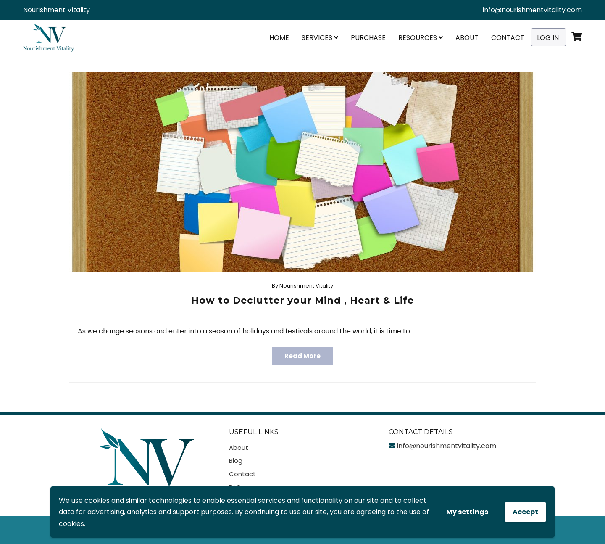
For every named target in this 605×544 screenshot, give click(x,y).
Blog (235, 460)
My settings (467, 512)
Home (279, 37)
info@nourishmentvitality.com (532, 10)
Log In (548, 37)
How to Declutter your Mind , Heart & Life (302, 300)
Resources (420, 37)
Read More (302, 355)
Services (320, 37)
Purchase (368, 37)
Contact (507, 37)
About (467, 37)
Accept (525, 512)
